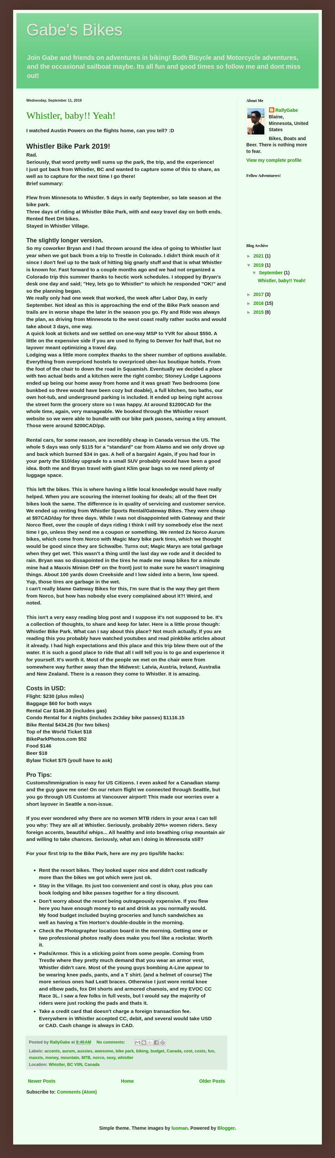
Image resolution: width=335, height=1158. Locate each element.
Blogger (225, 1128)
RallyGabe (287, 110)
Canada (174, 1051)
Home (127, 1081)
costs (200, 1051)
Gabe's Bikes (74, 30)
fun (211, 1051)
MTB (85, 1057)
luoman (179, 1128)
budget (157, 1051)
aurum (68, 1051)
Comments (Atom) (77, 1092)
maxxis (36, 1057)
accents (52, 1051)
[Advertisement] (277, 350)
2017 (259, 294)
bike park (125, 1051)
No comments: (111, 1042)
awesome (104, 1051)
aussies (84, 1051)
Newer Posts (42, 1081)
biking (142, 1051)
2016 (259, 303)
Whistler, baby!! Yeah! (71, 115)
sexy (110, 1057)
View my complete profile (274, 160)
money (51, 1057)
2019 (259, 265)
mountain (69, 1057)
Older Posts (212, 1081)
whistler (125, 1057)
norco (98, 1057)
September (271, 272)
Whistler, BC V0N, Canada (74, 1064)
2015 (259, 312)
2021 (259, 256)
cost (188, 1051)
